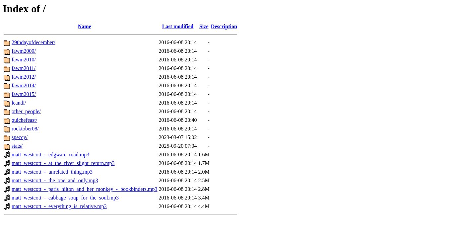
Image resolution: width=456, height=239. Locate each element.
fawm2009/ (24, 51)
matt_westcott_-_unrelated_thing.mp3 (52, 172)
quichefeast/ (24, 120)
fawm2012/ (24, 77)
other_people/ (26, 111)
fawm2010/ (24, 59)
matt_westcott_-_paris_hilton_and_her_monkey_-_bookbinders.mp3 (84, 189)
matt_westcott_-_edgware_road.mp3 (50, 154)
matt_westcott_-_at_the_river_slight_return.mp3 (63, 163)
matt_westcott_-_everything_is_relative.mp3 (59, 206)
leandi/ (19, 103)
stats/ (17, 146)
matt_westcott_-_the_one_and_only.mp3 (55, 180)
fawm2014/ (24, 85)
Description (224, 26)
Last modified (178, 26)
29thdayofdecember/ (33, 42)
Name (84, 26)
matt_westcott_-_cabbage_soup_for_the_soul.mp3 (65, 197)
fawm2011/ (23, 68)
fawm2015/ (24, 94)
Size (204, 26)
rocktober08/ (25, 128)
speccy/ (20, 137)
